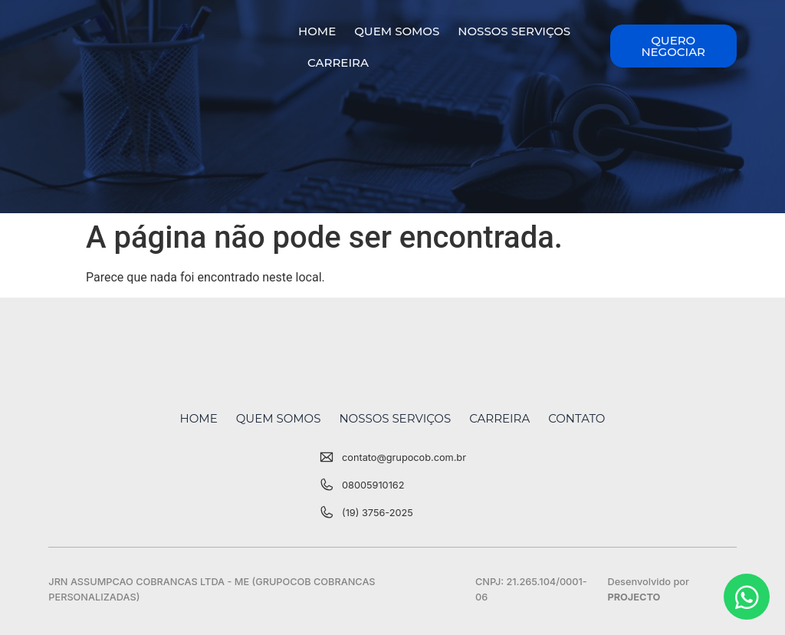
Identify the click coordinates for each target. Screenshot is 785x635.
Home (317, 31)
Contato (576, 418)
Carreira (338, 62)
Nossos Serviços (514, 31)
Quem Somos (396, 31)
